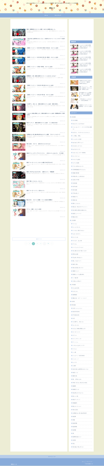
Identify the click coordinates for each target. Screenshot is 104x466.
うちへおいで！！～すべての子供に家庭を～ (82, 128)
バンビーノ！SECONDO (79, 355)
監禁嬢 (74, 430)
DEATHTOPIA (76, 311)
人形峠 (74, 365)
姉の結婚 (75, 189)
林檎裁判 (75, 403)
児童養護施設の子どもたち (79, 169)
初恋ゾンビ (75, 372)
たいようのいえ (76, 227)
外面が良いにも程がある (78, 176)
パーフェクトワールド (78, 247)
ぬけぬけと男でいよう (78, 142)
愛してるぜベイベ (77, 260)
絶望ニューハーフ (77, 213)
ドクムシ (75, 348)
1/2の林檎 (75, 120)
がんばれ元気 (76, 288)
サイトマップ (89, 461)
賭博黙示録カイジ (77, 436)
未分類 (73, 301)
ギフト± (75, 335)
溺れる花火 (75, 409)
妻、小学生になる (77, 379)
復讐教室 (75, 294)
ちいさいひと (76, 325)
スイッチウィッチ (77, 338)
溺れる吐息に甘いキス (78, 267)
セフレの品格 (76, 162)
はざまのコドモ (76, 149)
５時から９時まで (77, 281)
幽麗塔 (74, 386)
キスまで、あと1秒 (77, 240)
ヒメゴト (75, 362)
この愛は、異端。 (77, 135)
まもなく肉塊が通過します (79, 328)
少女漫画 (73, 220)
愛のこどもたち (76, 203)
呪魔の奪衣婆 (76, 173)
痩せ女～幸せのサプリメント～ (80, 206)
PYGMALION (76, 315)
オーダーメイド (76, 332)
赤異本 (74, 440)
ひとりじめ (75, 237)
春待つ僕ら (75, 264)
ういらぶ (75, 223)
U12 (74, 318)
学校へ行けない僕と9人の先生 (80, 382)
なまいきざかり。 (77, 233)
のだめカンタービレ (77, 145)
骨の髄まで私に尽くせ (78, 446)
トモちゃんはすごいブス (78, 345)
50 (48, 245)
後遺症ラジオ (76, 389)
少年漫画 (73, 284)
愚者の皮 (75, 200)
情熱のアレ (75, 196)
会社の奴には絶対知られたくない (81, 369)
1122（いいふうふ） (78, 308)
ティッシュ (75, 342)
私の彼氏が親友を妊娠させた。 (80, 210)
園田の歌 (75, 375)
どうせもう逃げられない (78, 230)
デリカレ (75, 244)
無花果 (74, 416)
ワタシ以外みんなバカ (78, 166)
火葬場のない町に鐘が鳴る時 (80, 413)
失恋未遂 (75, 183)
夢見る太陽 (75, 254)
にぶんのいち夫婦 (77, 139)
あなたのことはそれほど (78, 123)
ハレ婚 (74, 352)
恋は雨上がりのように (78, 392)
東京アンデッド (76, 399)
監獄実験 (75, 426)
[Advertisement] (38, 23)
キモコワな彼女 (76, 159)
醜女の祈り (75, 216)
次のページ (39, 240)
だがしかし (75, 291)
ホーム (83, 461)
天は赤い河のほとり (77, 257)
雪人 (74, 443)
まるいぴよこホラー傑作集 (79, 152)
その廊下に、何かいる (78, 321)
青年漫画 (73, 304)
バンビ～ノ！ (76, 359)
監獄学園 (75, 423)
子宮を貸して (76, 193)
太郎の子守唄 (76, 179)
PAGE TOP (52, 456)
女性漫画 (73, 117)
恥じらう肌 (75, 396)
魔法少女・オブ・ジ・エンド (80, 298)
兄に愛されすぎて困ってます (80, 250)
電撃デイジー (76, 271)
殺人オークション (77, 406)
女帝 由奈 (75, 186)
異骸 (74, 419)
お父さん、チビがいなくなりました (81, 132)
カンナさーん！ (76, 156)
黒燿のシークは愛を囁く (78, 274)
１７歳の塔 (75, 277)
